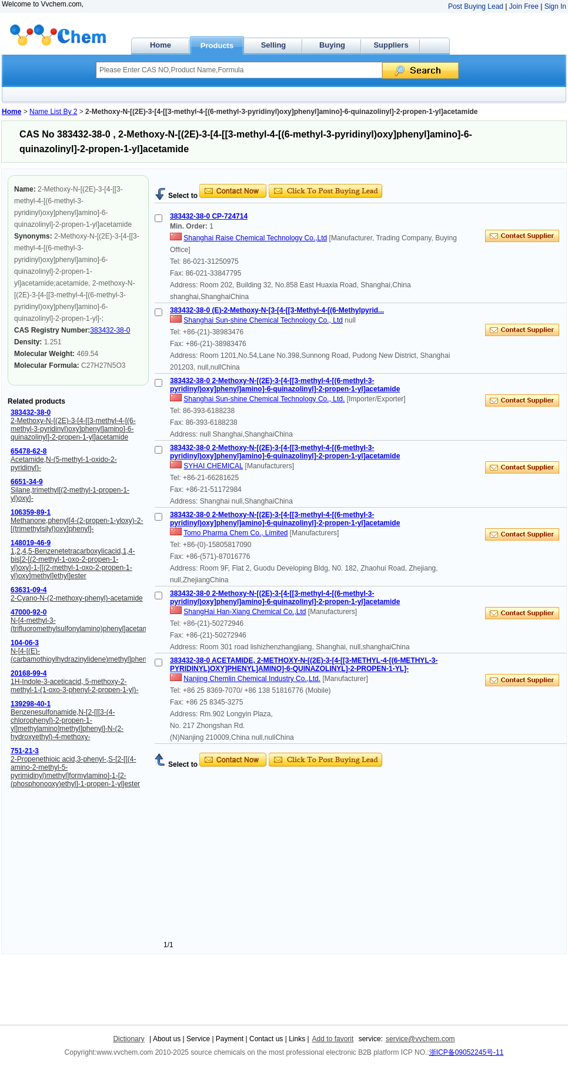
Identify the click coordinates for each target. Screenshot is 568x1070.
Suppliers (390, 45)
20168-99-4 (28, 673)
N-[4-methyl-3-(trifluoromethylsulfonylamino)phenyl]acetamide (84, 624)
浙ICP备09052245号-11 (466, 1052)
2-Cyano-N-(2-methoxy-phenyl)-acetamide (77, 598)
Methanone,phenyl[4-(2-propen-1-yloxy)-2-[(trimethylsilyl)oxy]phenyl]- (77, 524)
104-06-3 (25, 643)
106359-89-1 (31, 512)
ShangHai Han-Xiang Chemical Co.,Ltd (244, 612)
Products (217, 45)
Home (160, 45)
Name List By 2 (53, 112)
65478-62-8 (28, 451)
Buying (332, 45)
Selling (273, 45)
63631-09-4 (28, 590)
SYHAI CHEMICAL (213, 466)
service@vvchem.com (420, 1039)
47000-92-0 (28, 612)
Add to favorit (333, 1039)
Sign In (555, 6)
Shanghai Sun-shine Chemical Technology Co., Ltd (263, 320)
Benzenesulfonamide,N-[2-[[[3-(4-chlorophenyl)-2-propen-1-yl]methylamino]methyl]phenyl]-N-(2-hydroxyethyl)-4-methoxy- (67, 724)
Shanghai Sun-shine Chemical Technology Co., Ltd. (264, 399)
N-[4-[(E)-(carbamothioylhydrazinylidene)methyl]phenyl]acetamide (98, 655)
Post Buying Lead (475, 6)
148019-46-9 (31, 543)
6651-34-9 (27, 482)
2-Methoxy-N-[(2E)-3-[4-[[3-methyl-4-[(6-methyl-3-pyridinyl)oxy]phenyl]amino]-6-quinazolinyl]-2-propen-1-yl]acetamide (73, 429)
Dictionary (128, 1039)
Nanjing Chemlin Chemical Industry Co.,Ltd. (251, 679)
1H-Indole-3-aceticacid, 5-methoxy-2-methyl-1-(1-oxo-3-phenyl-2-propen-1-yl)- (74, 685)
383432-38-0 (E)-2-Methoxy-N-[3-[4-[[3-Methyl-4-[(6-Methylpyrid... (277, 310)
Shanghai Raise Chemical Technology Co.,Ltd (255, 238)
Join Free (524, 6)
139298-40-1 (31, 704)
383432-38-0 (110, 330)
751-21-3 (25, 751)
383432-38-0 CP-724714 (209, 216)
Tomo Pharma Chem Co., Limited (235, 533)
